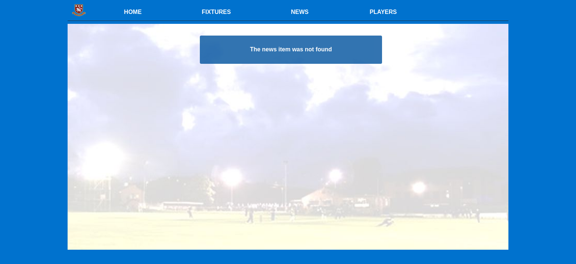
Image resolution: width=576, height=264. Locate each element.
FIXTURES (216, 12)
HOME (133, 12)
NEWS (300, 12)
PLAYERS (383, 12)
